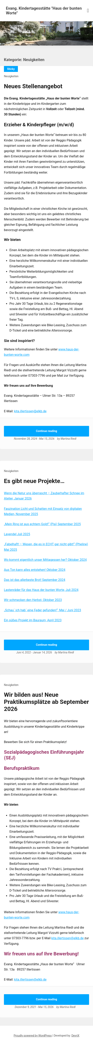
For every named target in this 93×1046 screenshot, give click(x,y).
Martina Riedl (68, 438)
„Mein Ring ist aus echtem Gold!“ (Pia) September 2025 (42, 524)
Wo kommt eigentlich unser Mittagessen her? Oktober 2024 (45, 560)
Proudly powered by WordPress (33, 1035)
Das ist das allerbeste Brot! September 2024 (34, 580)
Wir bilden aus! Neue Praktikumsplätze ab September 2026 (46, 701)
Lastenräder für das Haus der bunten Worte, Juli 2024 (41, 590)
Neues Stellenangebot (33, 86)
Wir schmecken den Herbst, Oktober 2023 (33, 600)
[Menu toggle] (88, 10)
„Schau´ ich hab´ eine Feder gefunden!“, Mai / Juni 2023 (42, 610)
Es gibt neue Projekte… (34, 480)
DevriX (75, 1035)
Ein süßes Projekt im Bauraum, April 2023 (33, 620)
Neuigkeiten (11, 76)
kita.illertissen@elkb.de (30, 411)
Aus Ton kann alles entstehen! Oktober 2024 (34, 570)
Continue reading (46, 431)
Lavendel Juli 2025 (17, 534)
